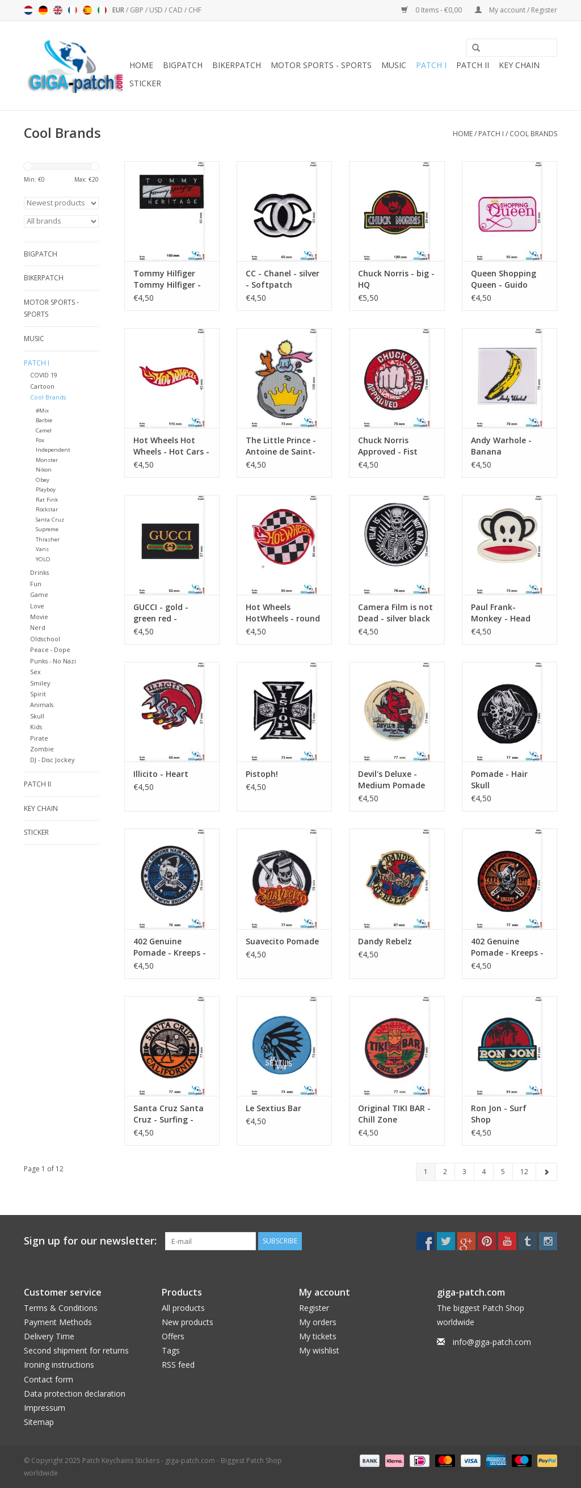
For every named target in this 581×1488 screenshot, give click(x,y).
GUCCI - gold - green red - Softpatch (160, 613)
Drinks (39, 572)
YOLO (43, 559)
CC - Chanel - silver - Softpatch (282, 279)
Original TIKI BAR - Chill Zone (394, 1114)
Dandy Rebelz (385, 941)
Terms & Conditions (61, 1307)
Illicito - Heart (160, 773)
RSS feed (178, 1364)
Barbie (44, 420)
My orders (317, 1322)
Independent (53, 449)
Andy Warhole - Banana (501, 446)
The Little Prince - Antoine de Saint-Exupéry (281, 446)
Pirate (39, 738)
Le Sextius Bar (273, 1108)
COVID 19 (43, 375)
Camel (44, 430)
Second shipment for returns (76, 1350)
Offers (173, 1336)
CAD (176, 10)
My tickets (317, 1336)
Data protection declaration (74, 1393)
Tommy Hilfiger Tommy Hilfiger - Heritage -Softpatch (167, 279)
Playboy (46, 489)
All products (183, 1307)
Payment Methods (58, 1322)
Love (37, 606)
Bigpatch (183, 65)
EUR (119, 10)
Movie (39, 616)
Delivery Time (49, 1336)
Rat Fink (47, 499)
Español (87, 10)
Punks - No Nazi (53, 661)
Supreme (47, 529)
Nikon (44, 469)
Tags (171, 1350)
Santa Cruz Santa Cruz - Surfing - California (168, 1114)
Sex (35, 671)
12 (524, 1171)
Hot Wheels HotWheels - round (283, 613)
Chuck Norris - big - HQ (396, 279)
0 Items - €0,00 (432, 10)
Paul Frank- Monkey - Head (501, 613)
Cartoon (42, 386)
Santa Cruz (50, 519)
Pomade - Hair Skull (499, 779)
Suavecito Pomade (282, 941)
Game (39, 594)
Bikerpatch (236, 65)
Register (314, 1307)
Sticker (145, 83)
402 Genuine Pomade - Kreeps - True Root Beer (507, 947)
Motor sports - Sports (321, 65)
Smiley (40, 683)
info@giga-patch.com (492, 1341)
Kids (36, 726)
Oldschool (45, 638)
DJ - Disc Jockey (52, 759)
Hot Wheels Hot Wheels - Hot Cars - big (171, 446)
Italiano (102, 10)
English (57, 10)
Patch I (431, 65)
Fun (35, 583)
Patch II (472, 65)
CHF (194, 10)
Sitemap (39, 1421)
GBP (137, 10)
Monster (47, 460)
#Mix (42, 410)
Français (72, 10)
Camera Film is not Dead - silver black (395, 613)
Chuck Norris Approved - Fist (388, 446)
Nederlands (28, 10)
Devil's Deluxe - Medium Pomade (391, 779)
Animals (41, 704)
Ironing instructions (59, 1364)
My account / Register (516, 10)
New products (187, 1322)
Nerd (37, 627)
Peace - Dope (50, 649)
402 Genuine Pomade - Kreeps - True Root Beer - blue (169, 947)
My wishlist (319, 1350)
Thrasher (48, 539)
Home (141, 65)
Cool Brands (533, 133)
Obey (42, 480)
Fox (40, 440)
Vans (42, 549)
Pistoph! (262, 773)
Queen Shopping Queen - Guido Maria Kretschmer (506, 279)
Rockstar (47, 509)
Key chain (519, 65)
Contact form (48, 1379)
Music (393, 65)
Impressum (44, 1407)
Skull (37, 716)
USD (157, 10)
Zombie (42, 749)
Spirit (38, 694)
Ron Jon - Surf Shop (499, 1114)
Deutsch (43, 10)
